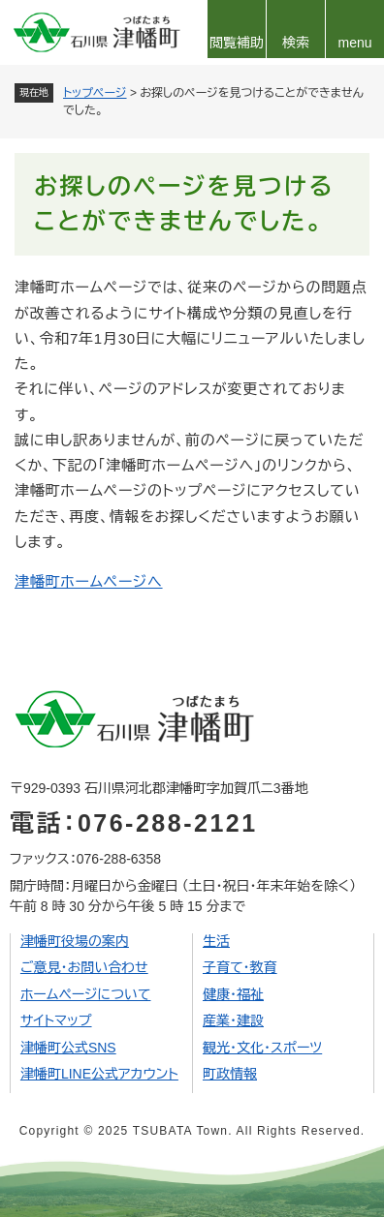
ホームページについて (85, 994)
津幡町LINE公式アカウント (99, 1073)
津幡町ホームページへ (89, 581)
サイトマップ (56, 1020)
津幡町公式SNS (68, 1047)
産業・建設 (233, 1020)
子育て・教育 (240, 967)
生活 (216, 941)
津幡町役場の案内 (74, 941)
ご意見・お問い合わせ (84, 967)
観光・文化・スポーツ (262, 1047)
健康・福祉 (233, 994)
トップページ (95, 93)
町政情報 (230, 1073)
